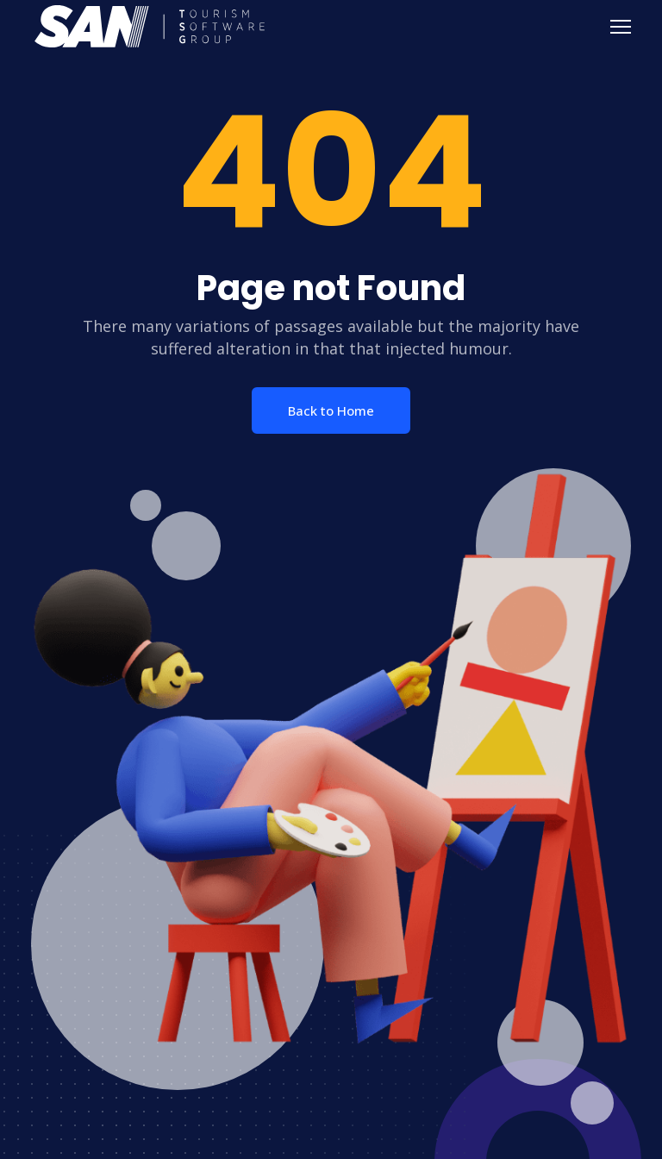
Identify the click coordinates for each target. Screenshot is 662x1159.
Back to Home (331, 410)
